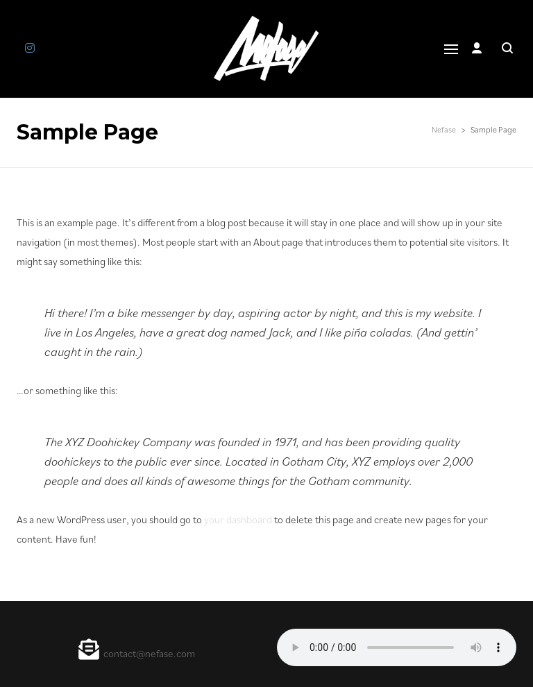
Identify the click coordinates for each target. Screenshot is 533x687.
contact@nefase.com (149, 653)
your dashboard (238, 519)
